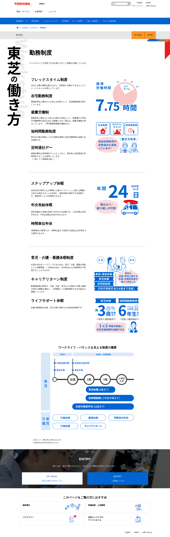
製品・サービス (23, 12)
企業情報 (39, 12)
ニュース (52, 12)
